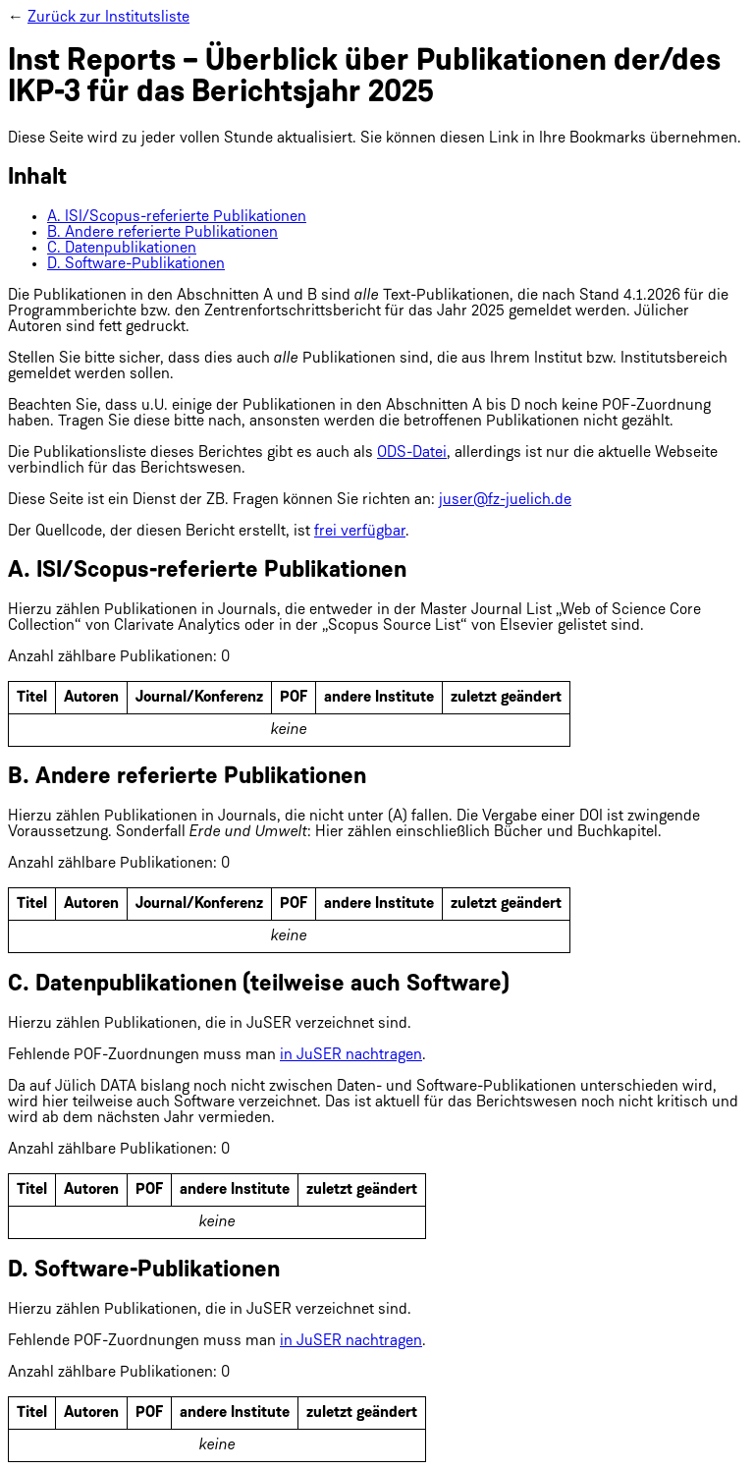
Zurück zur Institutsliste (108, 18)
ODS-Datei (412, 453)
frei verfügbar (359, 531)
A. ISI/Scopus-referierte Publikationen (176, 217)
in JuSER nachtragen (351, 1055)
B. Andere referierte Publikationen (162, 233)
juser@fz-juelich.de (505, 500)
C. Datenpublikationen (121, 248)
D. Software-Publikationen (136, 264)
